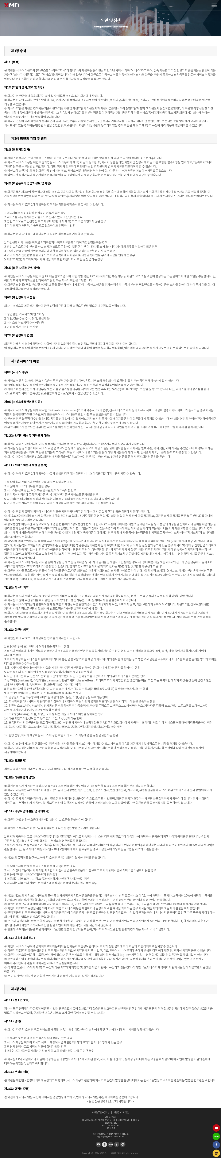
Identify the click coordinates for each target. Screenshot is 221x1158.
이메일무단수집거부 (100, 1112)
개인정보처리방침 (121, 1112)
